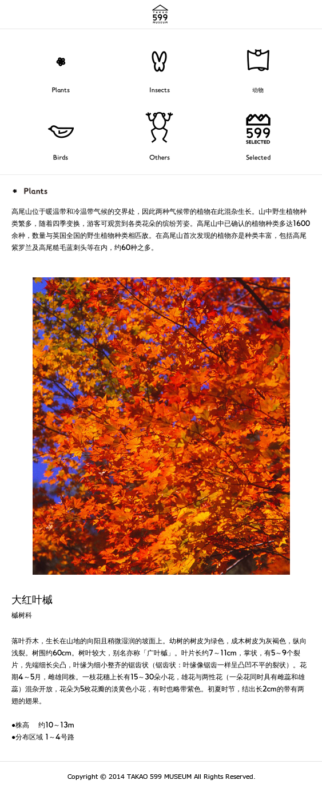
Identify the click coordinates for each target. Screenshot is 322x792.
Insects (159, 90)
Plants (61, 90)
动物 (258, 90)
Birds (60, 158)
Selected (258, 158)
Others (159, 158)
